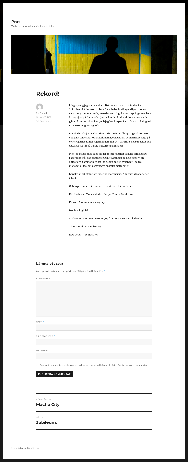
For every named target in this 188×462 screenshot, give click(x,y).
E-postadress (45, 336)
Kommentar (44, 278)
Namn (40, 322)
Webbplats (42, 350)
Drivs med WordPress (28, 448)
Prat (15, 21)
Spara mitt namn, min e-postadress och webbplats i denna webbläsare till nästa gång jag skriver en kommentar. (93, 365)
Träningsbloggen (44, 121)
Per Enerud (41, 113)
